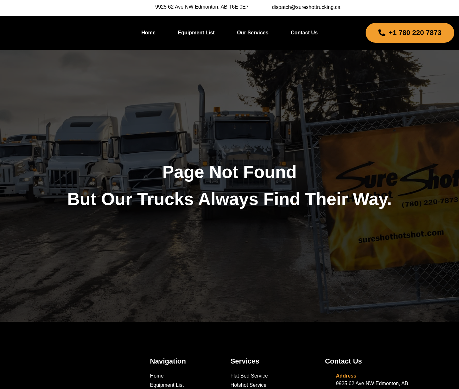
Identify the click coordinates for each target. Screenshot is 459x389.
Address (346, 375)
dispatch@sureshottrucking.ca (306, 7)
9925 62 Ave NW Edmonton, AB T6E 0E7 (202, 7)
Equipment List (196, 32)
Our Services (252, 32)
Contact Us (304, 32)
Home (148, 32)
